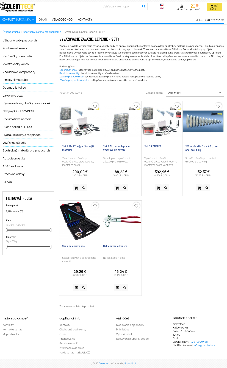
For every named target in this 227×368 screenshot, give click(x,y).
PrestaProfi (130, 363)
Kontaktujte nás (12, 329)
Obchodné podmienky (72, 329)
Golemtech (105, 363)
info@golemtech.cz (204, 345)
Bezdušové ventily (69, 73)
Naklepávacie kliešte (115, 246)
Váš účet (122, 318)
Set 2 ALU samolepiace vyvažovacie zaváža (116, 148)
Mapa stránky (11, 334)
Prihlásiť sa (122, 329)
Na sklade (16, 211)
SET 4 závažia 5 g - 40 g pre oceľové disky (201, 148)
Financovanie (67, 338)
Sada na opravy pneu (74, 246)
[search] (144, 6)
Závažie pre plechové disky (74, 80)
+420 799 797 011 (213, 20)
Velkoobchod (62, 19)
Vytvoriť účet (124, 334)
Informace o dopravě (71, 348)
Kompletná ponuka (18, 20)
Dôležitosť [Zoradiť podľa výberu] (195, 93)
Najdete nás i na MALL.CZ (74, 352)
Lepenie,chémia (68, 69)
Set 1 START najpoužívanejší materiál (78, 148)
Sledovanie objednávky (130, 325)
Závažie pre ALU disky (71, 76)
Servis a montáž (69, 343)
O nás (43, 19)
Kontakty (85, 19)
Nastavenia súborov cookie (132, 338)
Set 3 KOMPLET (152, 146)
